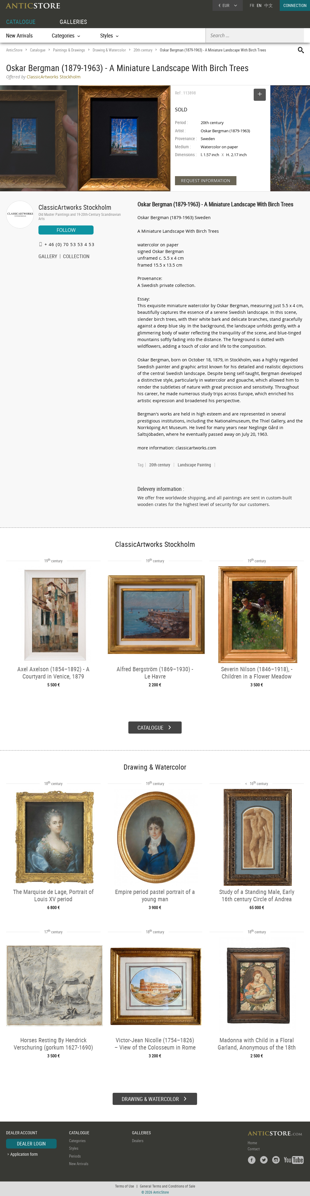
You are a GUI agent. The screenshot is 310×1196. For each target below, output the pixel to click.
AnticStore (14, 50)
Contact (254, 1148)
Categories (77, 1139)
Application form (24, 1153)
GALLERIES (73, 22)
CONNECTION (295, 5)
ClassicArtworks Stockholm (74, 207)
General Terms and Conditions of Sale (167, 1185)
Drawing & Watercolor (109, 50)
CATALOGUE (20, 22)
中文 (268, 5)
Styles (73, 1147)
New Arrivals (19, 35)
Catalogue (37, 50)
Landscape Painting (194, 465)
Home (252, 1142)
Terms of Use (124, 1185)
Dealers (137, 1139)
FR (252, 5)
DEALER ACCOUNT (21, 1132)
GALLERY (47, 257)
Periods (75, 1155)
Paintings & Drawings (69, 50)
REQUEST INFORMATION (205, 180)
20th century (143, 50)
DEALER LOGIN (31, 1142)
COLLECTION (76, 257)
